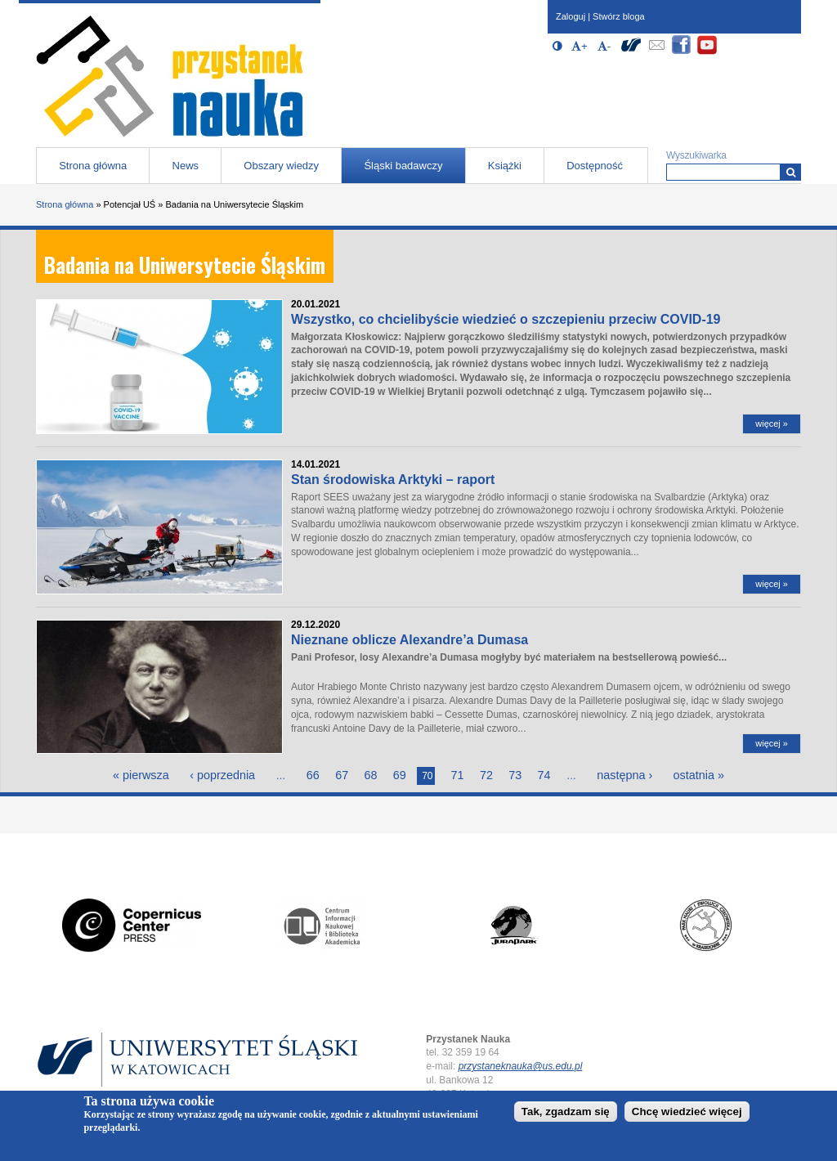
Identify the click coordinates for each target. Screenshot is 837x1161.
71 (457, 775)
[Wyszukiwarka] (791, 172)
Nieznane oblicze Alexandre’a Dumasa (409, 640)
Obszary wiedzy (281, 165)
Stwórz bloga (619, 16)
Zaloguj (570, 16)
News (185, 165)
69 (399, 775)
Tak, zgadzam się (565, 1111)
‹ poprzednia (222, 775)
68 (371, 775)
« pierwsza (141, 775)
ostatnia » (699, 775)
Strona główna (93, 165)
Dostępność (594, 165)
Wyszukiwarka (696, 155)
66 (313, 775)
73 (514, 775)
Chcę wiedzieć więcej (687, 1111)
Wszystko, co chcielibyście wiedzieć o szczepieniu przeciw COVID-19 (506, 319)
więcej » (771, 423)
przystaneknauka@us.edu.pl (521, 1066)
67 (341, 775)
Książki (504, 165)
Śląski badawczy (403, 165)
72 (486, 775)
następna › (624, 775)
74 (544, 775)
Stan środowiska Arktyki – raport (393, 479)
